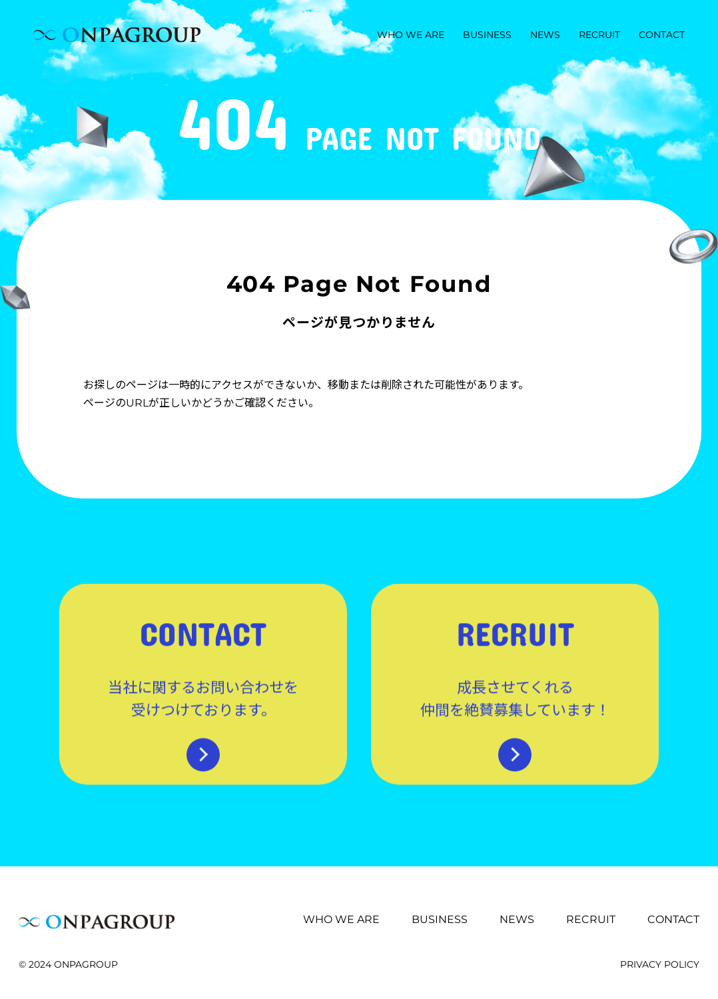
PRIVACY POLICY (659, 964)
